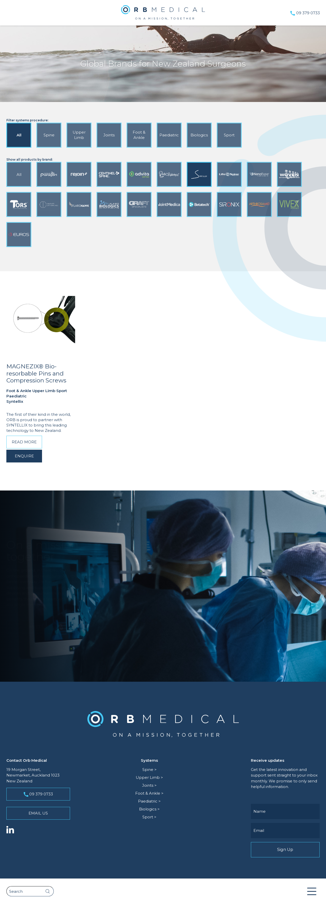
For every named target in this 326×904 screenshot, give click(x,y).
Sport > (149, 817)
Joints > (149, 785)
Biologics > (149, 809)
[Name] (285, 811)
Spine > (149, 769)
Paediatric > (149, 801)
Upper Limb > (149, 777)
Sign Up (285, 849)
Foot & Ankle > (149, 793)
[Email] (285, 830)
